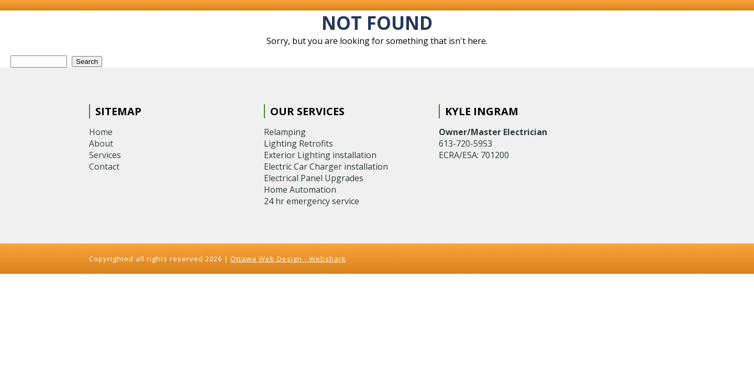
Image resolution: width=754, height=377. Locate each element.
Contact (104, 166)
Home (101, 132)
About (101, 143)
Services (105, 155)
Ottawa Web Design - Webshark (288, 258)
